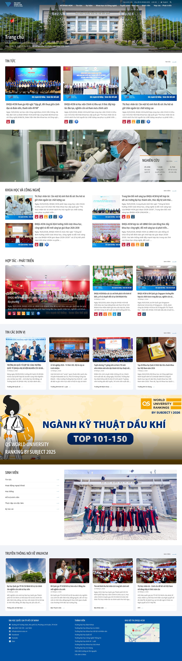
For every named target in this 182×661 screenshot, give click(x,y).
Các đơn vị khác (80, 654)
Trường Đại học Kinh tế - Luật (85, 641)
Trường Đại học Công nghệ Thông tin (88, 638)
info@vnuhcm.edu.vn (19, 631)
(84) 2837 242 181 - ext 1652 (22, 628)
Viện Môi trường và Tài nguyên (86, 651)
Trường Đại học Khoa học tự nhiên (87, 628)
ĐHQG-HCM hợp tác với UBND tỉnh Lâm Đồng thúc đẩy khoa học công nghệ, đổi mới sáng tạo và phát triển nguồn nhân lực (145, 227)
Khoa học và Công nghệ (106, 5)
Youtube (15, 638)
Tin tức (32, 479)
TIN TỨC (170, 62)
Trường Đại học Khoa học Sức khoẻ (87, 644)
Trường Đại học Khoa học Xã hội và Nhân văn (91, 631)
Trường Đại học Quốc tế (83, 635)
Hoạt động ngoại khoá (32, 485)
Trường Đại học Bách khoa (84, 625)
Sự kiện (89, 5)
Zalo (13, 641)
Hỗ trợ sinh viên (32, 497)
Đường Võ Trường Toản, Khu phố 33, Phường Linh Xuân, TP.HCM (34, 625)
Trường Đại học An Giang (84, 648)
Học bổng (32, 491)
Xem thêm (171, 161)
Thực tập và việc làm (32, 503)
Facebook (15, 635)
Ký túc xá (32, 509)
